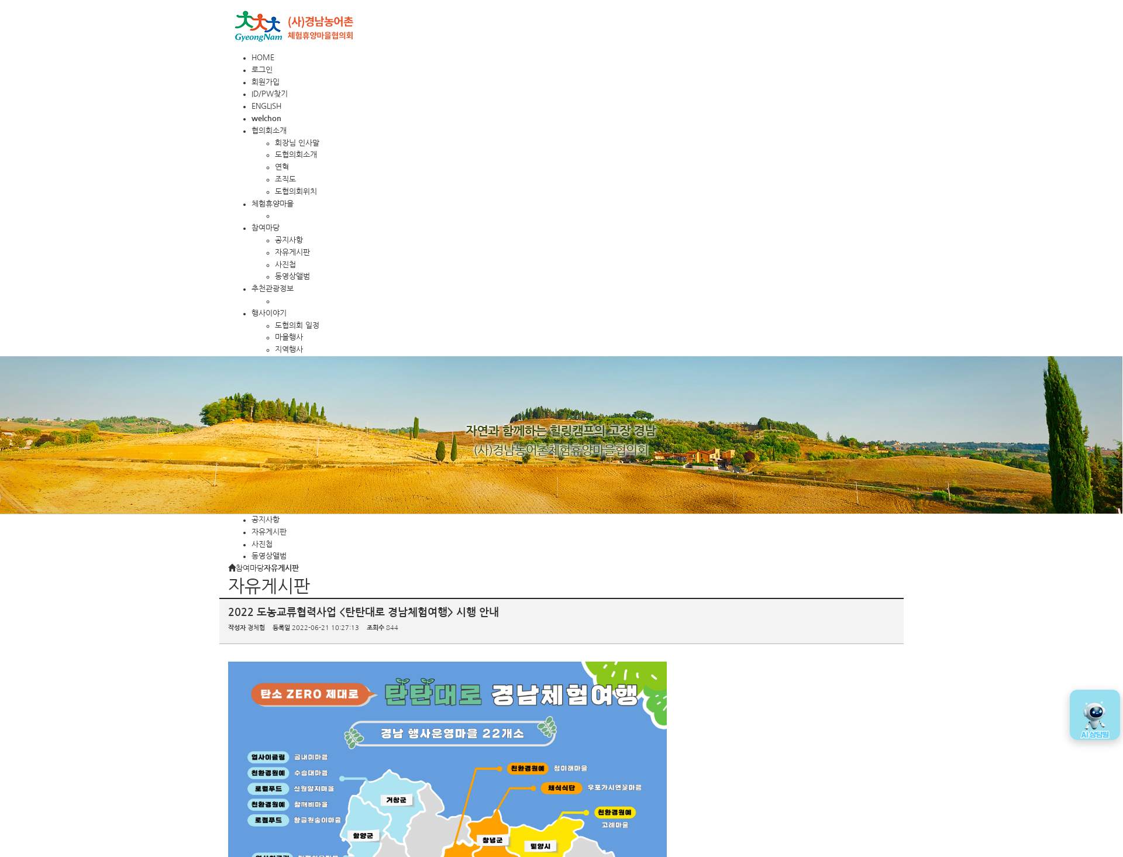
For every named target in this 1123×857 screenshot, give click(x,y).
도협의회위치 (296, 191)
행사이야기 (269, 313)
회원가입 (266, 82)
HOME (263, 57)
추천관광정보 (273, 288)
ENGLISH (266, 106)
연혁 (282, 167)
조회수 (375, 628)
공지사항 (289, 240)
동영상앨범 (292, 276)
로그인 (262, 70)
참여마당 (266, 228)
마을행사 (289, 337)
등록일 (281, 628)
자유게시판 (292, 252)
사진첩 (285, 265)
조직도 (285, 179)
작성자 (237, 628)
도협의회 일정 (297, 325)
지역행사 (289, 349)
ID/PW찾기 (270, 94)
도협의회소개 (296, 155)
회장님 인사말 (297, 143)
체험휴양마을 (273, 204)
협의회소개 (269, 131)
